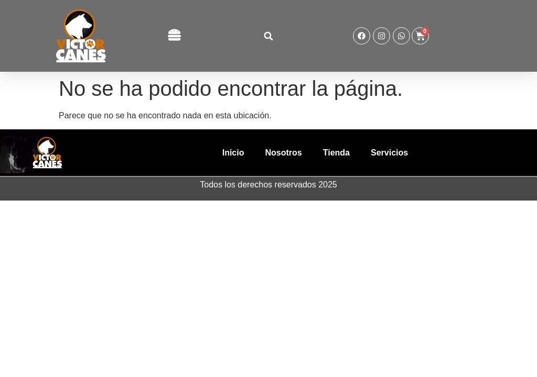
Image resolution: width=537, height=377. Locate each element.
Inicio (233, 152)
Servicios (389, 152)
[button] (174, 35)
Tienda (336, 152)
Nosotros (283, 152)
